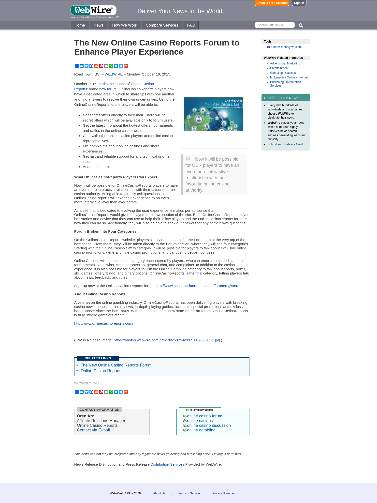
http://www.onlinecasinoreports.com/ (103, 323)
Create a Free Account (272, 3)
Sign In (299, 3)
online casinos (198, 420)
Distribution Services (167, 464)
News (98, 25)
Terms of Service (189, 493)
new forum (107, 89)
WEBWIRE (114, 74)
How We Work (124, 25)
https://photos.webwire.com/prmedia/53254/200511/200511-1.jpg (167, 340)
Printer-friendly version (286, 47)
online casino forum (202, 416)
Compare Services (162, 25)
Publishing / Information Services (285, 83)
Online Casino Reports (101, 370)
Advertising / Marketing (285, 63)
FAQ (191, 25)
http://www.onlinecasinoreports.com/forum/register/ (197, 286)
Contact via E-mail (93, 430)
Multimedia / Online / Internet (289, 77)
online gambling (199, 430)
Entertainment (279, 68)
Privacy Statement (224, 493)
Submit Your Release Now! (285, 144)
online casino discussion (207, 425)
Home (79, 25)
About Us (159, 493)
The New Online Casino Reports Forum (116, 365)
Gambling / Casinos (283, 73)
